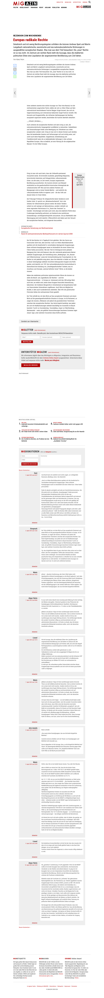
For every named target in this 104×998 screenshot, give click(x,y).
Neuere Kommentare (25, 470)
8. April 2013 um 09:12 (31, 730)
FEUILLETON (56, 7)
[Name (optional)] (71, 337)
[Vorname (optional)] (50, 337)
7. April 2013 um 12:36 (31, 682)
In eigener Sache (31, 986)
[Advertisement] (52, 21)
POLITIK (15, 7)
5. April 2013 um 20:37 (31, 475)
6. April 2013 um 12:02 (31, 530)
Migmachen (68, 2)
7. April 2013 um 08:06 (31, 600)
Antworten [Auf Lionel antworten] (34, 674)
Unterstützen (77, 2)
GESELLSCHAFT (24, 7)
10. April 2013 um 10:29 (31, 865)
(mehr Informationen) (39, 330)
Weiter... (77, 978)
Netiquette (48, 452)
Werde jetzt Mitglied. (52, 360)
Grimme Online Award (50, 358)
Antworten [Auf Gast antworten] (34, 522)
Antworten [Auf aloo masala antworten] (34, 756)
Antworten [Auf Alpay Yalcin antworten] (34, 631)
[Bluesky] (15, 73)
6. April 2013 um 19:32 (31, 574)
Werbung (85, 2)
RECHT (41, 7)
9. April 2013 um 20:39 (31, 764)
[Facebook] (15, 65)
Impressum (67, 986)
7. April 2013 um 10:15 (31, 640)
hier (26, 978)
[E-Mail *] (30, 337)
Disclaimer (74, 986)
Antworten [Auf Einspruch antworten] (34, 566)
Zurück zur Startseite (29, 321)
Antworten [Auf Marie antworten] (34, 592)
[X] (15, 69)
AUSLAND (48, 7)
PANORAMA (34, 7)
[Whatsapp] (15, 76)
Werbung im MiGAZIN (42, 986)
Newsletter (60, 2)
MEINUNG (64, 7)
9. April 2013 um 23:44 (31, 843)
